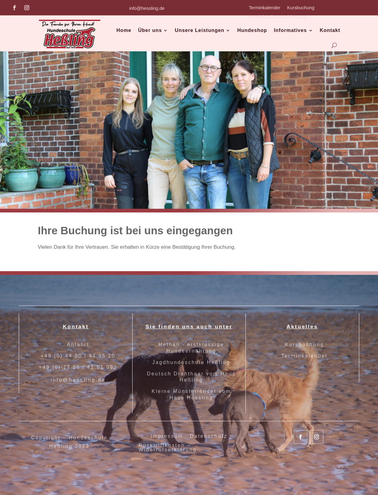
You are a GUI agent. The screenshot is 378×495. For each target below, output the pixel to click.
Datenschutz (209, 436)
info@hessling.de (147, 8)
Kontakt (330, 30)
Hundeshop (252, 30)
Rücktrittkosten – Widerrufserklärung (167, 447)
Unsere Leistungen (199, 30)
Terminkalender (265, 8)
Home (124, 30)
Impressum (166, 436)
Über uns (150, 30)
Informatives (290, 30)
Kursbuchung (300, 8)
